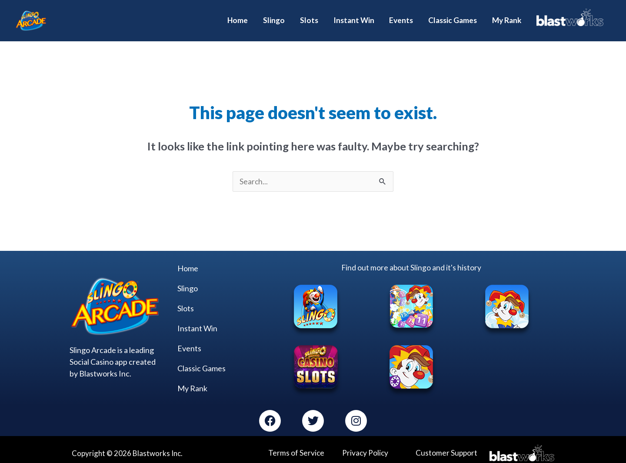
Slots (185, 301)
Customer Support (446, 445)
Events (189, 341)
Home (187, 261)
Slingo (187, 281)
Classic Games (201, 361)
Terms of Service (295, 445)
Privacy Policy (365, 445)
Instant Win (197, 321)
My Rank (192, 381)
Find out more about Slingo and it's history (411, 260)
